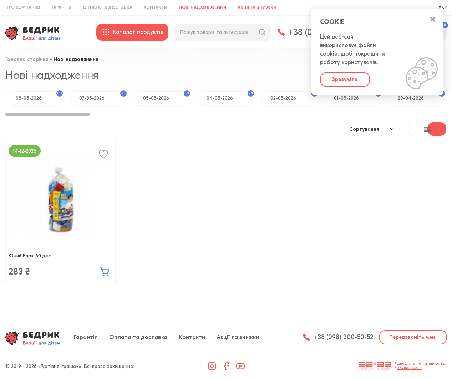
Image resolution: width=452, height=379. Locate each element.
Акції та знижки (257, 7)
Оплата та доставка (107, 7)
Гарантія (61, 7)
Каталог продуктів (132, 32)
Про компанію (22, 7)
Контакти (155, 7)
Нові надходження (202, 7)
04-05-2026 (230, 96)
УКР (442, 7)
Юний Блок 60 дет (30, 256)
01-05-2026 (357, 96)
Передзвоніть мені (413, 337)
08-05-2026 (39, 96)
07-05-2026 (102, 96)
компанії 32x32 (409, 368)
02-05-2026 (293, 96)
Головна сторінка (27, 59)
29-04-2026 (421, 96)
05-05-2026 (166, 96)
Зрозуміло (345, 79)
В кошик (104, 271)
